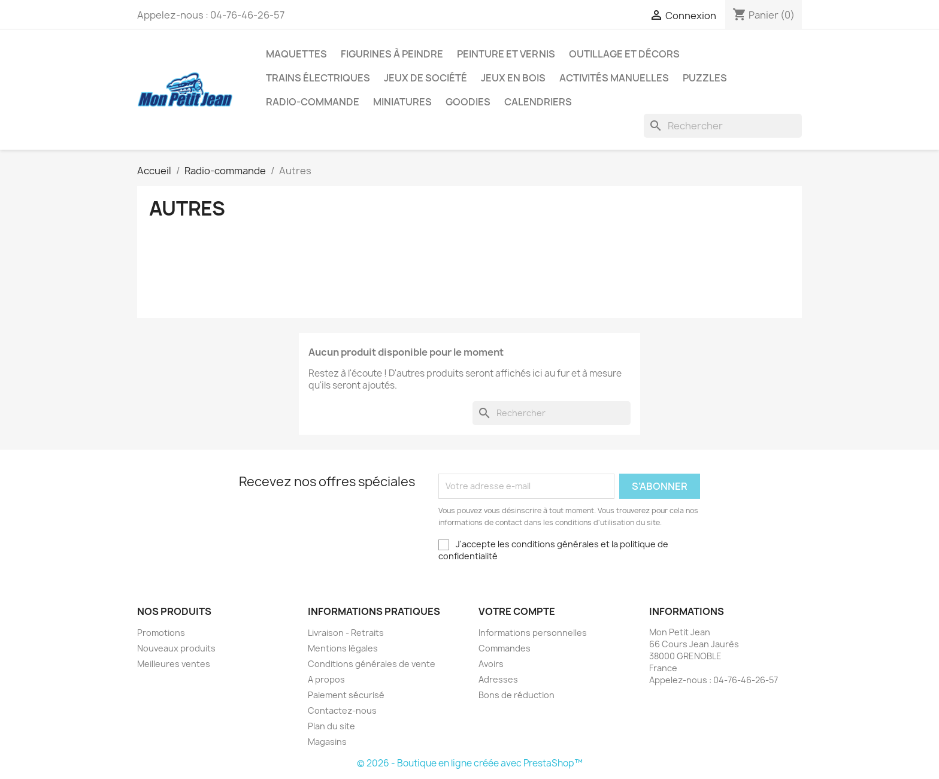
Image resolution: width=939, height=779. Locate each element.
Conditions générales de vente (371, 663)
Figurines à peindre (392, 53)
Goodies (468, 101)
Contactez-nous (342, 710)
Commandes (504, 648)
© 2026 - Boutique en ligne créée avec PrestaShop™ (470, 763)
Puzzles (705, 77)
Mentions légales (343, 648)
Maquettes (296, 53)
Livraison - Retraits (346, 632)
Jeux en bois (513, 77)
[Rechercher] (723, 126)
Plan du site (331, 726)
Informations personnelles (532, 632)
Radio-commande (312, 101)
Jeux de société (425, 77)
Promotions (161, 632)
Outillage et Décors (624, 53)
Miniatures (402, 101)
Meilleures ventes (173, 663)
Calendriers (538, 101)
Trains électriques (318, 77)
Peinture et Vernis (506, 53)
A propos (326, 679)
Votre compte (516, 611)
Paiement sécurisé (346, 695)
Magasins (327, 741)
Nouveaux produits (176, 648)
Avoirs (491, 663)
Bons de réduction (516, 695)
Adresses (498, 679)
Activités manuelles (614, 77)
